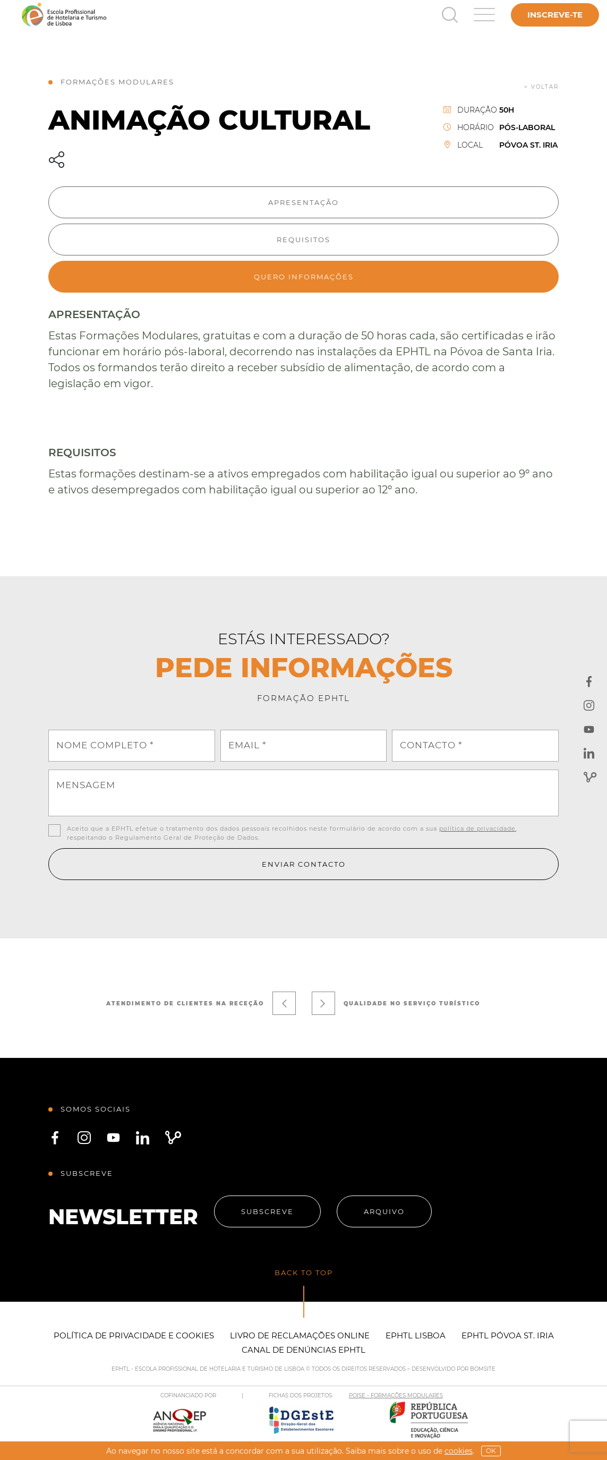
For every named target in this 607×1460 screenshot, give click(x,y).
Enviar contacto (304, 864)
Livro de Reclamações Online (300, 1335)
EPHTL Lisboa (416, 1335)
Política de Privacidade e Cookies (134, 1335)
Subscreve (267, 1211)
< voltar (541, 86)
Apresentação (303, 202)
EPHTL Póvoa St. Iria (507, 1335)
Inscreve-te (555, 15)
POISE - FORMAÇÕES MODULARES (396, 1395)
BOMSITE (482, 1368)
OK (491, 1451)
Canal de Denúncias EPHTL (303, 1350)
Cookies (458, 1451)
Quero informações (304, 276)
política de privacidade (477, 828)
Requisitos (303, 239)
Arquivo (384, 1211)
